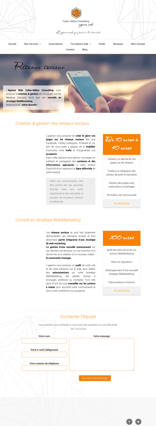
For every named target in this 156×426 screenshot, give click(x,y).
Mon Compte (138, 44)
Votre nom (44, 339)
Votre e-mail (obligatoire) (44, 352)
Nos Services (32, 44)
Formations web (81, 44)
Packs (102, 44)
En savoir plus (121, 203)
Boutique (118, 44)
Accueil (12, 44)
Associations (56, 44)
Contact (70, 49)
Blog (84, 49)
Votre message (101, 353)
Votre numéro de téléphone (44, 366)
